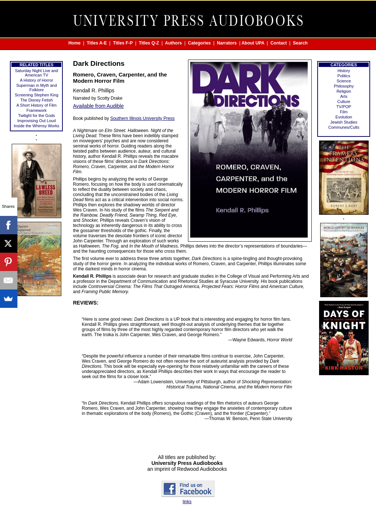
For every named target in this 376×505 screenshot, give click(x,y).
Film (344, 112)
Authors (173, 43)
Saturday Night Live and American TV (36, 72)
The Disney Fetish (36, 100)
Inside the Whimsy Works (36, 126)
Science (344, 81)
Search (300, 43)
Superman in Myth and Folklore (36, 87)
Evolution (344, 117)
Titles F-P (123, 43)
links (186, 501)
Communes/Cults (343, 127)
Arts (343, 96)
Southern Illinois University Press (142, 118)
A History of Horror (36, 80)
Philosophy (344, 86)
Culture (343, 101)
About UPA (253, 43)
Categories (199, 43)
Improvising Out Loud (36, 120)
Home (74, 43)
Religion (343, 91)
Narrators (227, 43)
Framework (36, 110)
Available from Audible (98, 106)
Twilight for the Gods (36, 115)
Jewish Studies (343, 122)
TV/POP (343, 106)
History (343, 70)
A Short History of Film (37, 105)
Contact (278, 43)
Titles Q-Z (149, 43)
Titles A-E (97, 43)
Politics (343, 76)
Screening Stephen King (36, 95)
